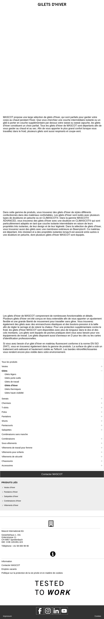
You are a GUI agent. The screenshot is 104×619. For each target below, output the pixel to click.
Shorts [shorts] (5, 421)
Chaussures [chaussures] (7, 461)
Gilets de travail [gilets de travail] (12, 382)
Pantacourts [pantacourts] (7, 425)
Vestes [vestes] (5, 366)
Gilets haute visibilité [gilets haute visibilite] (14, 393)
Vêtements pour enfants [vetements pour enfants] (13, 452)
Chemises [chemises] (6, 403)
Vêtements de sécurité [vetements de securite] (12, 456)
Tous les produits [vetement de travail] (9, 362)
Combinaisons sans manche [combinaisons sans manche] (15, 434)
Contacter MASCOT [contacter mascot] (10, 565)
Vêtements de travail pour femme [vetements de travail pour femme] (17, 447)
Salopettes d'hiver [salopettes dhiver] (11, 496)
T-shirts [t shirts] (5, 407)
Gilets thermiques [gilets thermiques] (13, 389)
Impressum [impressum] (7, 616)
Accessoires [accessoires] (7, 465)
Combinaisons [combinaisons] (8, 439)
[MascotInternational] (64, 611)
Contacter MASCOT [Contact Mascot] (51, 474)
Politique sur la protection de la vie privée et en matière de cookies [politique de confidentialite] (32, 573)
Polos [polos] (4, 412)
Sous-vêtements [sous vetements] (9, 443)
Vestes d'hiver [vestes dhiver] (9, 487)
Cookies (98, 616)
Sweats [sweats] (5, 398)
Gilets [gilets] (4, 371)
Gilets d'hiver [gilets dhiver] (11, 385)
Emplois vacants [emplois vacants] (9, 569)
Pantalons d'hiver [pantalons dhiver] (11, 492)
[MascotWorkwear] (40, 611)
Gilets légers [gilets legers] (10, 374)
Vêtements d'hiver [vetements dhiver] (11, 505)
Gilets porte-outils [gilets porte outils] (13, 378)
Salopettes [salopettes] (6, 430)
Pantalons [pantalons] (6, 416)
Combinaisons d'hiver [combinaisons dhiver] (12, 501)
